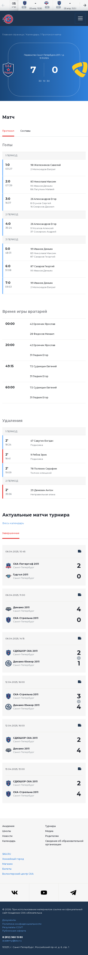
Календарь (32, 34)
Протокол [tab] (8, 130)
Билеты (7, 868)
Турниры (50, 826)
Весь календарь (13, 523)
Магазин (7, 863)
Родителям (52, 836)
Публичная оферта (14, 930)
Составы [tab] (25, 130)
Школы (6, 831)
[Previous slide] (7, 5)
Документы (9, 920)
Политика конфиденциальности (21, 923)
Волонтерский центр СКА (18, 873)
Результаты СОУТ (12, 927)
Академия (8, 826)
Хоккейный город (13, 858)
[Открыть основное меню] (80, 18)
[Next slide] (80, 5)
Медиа (49, 831)
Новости (7, 836)
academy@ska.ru (12, 940)
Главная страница (13, 34)
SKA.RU (6, 854)
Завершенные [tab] (10, 533)
